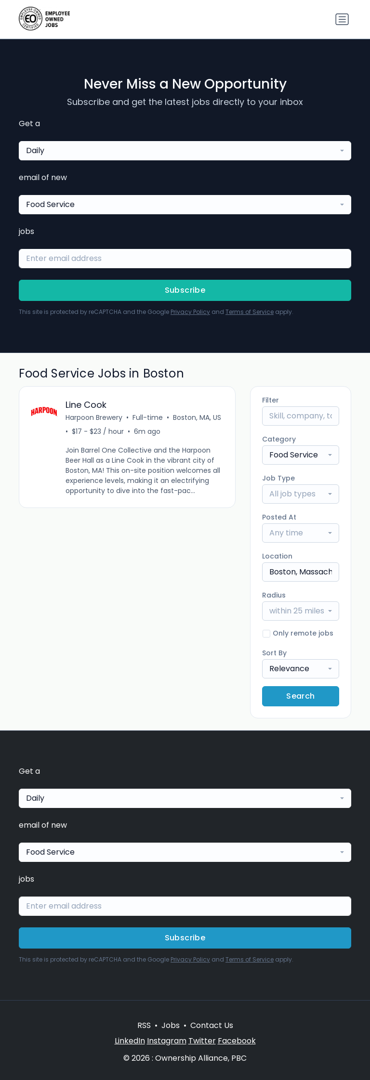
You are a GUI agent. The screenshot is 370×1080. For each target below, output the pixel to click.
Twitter (202, 1040)
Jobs (170, 1025)
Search (300, 696)
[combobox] (185, 150)
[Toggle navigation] (342, 19)
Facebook (237, 1040)
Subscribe (185, 290)
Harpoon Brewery (94, 417)
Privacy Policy (190, 312)
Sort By (274, 653)
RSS (144, 1025)
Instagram (166, 1040)
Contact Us (211, 1025)
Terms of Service (249, 312)
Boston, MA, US (197, 417)
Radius (274, 595)
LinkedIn (130, 1040)
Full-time (147, 417)
